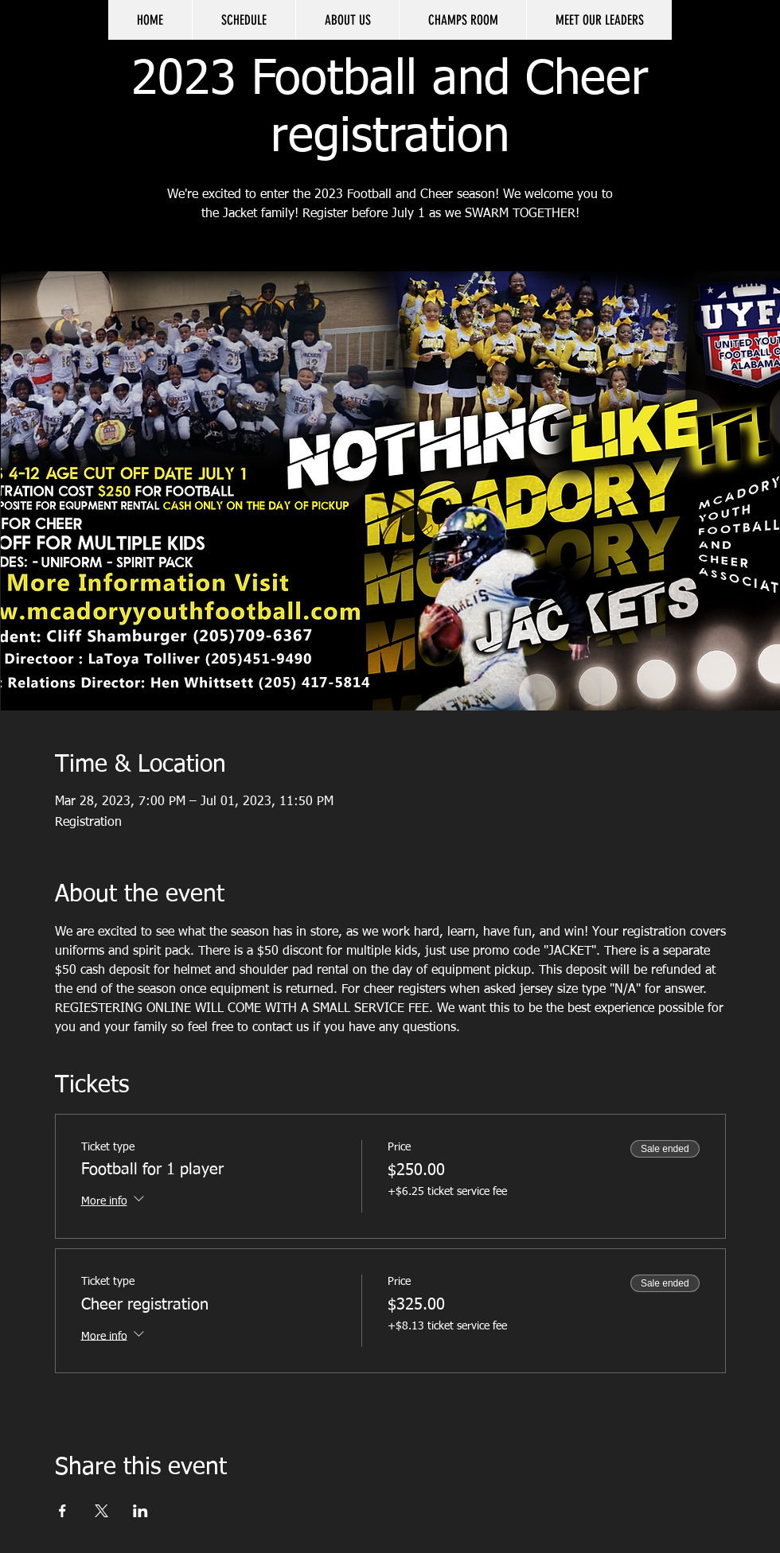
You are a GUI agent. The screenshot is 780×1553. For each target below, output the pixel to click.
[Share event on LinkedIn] (140, 1510)
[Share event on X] (101, 1510)
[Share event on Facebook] (62, 1510)
